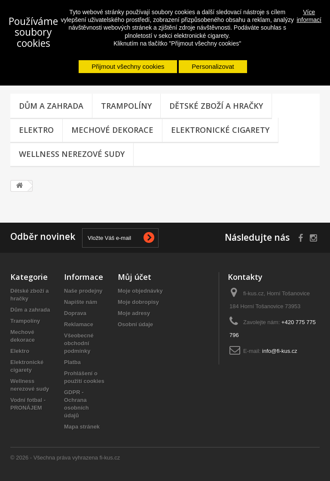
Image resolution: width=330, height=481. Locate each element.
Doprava (75, 313)
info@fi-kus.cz (279, 351)
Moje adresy (134, 313)
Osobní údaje (135, 324)
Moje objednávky (140, 291)
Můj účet (134, 277)
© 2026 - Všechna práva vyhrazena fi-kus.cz (65, 457)
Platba (72, 362)
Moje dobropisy (138, 302)
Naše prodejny (83, 291)
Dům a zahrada (51, 106)
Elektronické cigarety (220, 130)
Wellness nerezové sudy (72, 154)
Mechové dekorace (112, 130)
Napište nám (80, 302)
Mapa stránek (82, 426)
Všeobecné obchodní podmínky (79, 343)
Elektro (36, 130)
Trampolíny (126, 106)
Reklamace (78, 324)
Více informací (308, 16)
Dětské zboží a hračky (216, 106)
